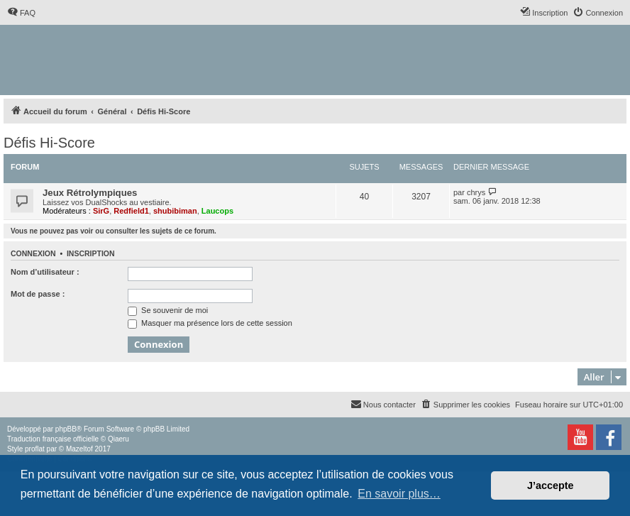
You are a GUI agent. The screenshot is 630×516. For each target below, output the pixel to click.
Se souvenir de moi (168, 310)
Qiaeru (118, 439)
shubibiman (175, 211)
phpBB (66, 429)
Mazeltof (79, 449)
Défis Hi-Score (49, 142)
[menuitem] (21, 12)
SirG (101, 211)
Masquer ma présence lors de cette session (210, 323)
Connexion (33, 253)
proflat (35, 449)
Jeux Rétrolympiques (90, 192)
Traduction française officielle (53, 439)
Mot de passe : (38, 294)
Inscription (91, 253)
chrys (476, 192)
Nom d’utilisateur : (45, 272)
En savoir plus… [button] (399, 494)
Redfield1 (131, 211)
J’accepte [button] (550, 485)
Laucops (217, 211)
